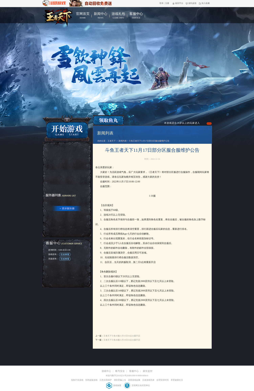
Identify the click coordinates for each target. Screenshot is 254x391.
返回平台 (178, 3)
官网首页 (83, 15)
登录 (161, 3)
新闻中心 (100, 15)
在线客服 (65, 254)
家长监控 (147, 371)
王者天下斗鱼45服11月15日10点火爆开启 (121, 336)
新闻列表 (123, 141)
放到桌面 (191, 3)
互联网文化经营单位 (137, 385)
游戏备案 (114, 385)
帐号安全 (120, 371)
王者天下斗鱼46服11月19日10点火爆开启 (121, 340)
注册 (167, 3)
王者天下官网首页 (58, 17)
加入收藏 (204, 3)
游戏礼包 (118, 15)
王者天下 (112, 141)
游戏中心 (106, 371)
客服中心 (136, 15)
